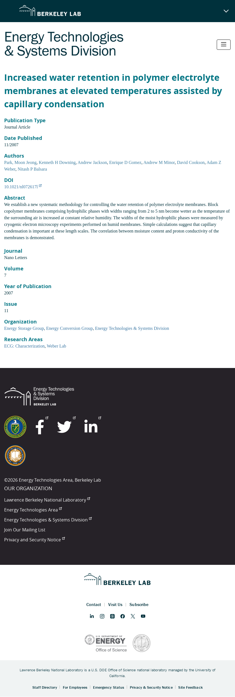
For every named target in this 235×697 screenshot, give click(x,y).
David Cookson (191, 162)
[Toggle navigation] (224, 45)
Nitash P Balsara (32, 169)
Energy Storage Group (24, 328)
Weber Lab (56, 346)
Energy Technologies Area (33, 510)
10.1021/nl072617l (23, 186)
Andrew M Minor (159, 162)
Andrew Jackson (92, 162)
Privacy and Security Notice (34, 540)
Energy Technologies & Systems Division (132, 328)
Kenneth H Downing (57, 162)
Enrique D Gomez (125, 162)
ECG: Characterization (24, 346)
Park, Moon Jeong (20, 162)
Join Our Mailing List (24, 530)
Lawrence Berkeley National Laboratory (47, 500)
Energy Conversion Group (69, 328)
